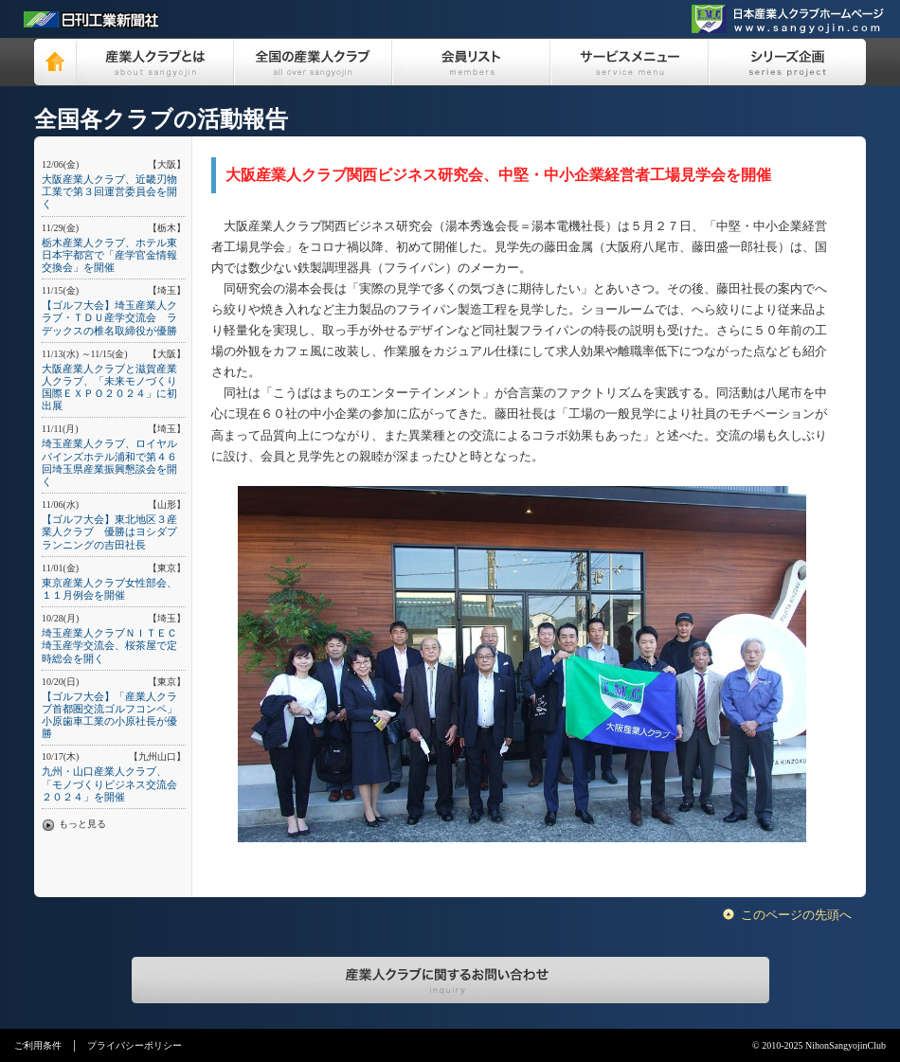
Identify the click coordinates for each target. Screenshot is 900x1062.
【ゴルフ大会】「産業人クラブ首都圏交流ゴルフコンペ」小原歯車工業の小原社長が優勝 (109, 715)
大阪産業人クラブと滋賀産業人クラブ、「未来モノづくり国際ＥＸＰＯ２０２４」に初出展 (109, 387)
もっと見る (82, 824)
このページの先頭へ (796, 915)
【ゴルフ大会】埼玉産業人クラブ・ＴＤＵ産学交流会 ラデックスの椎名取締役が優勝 (109, 317)
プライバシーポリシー (134, 1045)
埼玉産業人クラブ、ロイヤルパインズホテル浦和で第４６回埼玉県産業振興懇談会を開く (109, 462)
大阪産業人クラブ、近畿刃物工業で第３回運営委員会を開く (109, 191)
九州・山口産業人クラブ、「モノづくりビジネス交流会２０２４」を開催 (109, 783)
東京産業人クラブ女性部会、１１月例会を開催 (109, 589)
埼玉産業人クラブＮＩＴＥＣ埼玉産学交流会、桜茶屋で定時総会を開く (109, 645)
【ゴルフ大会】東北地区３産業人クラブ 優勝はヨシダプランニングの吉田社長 (109, 531)
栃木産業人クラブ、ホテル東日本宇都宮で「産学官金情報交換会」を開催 (109, 255)
